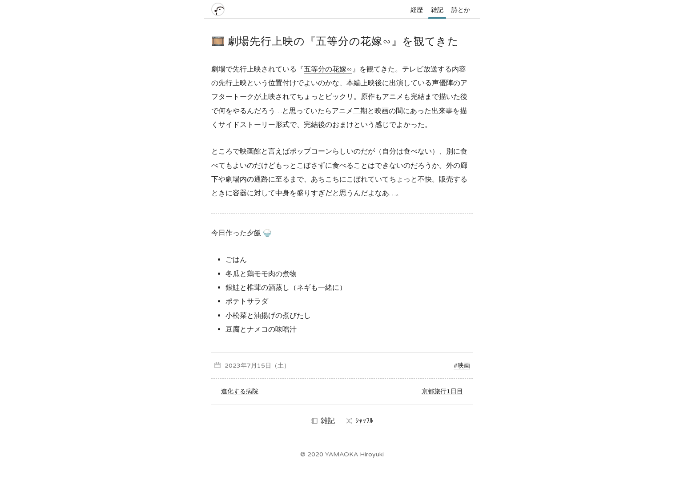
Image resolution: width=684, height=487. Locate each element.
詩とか (460, 10)
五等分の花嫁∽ (328, 69)
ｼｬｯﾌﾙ (359, 420)
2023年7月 (241, 365)
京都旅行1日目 (442, 391)
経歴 (416, 10)
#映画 (462, 365)
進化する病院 (239, 391)
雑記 (437, 10)
